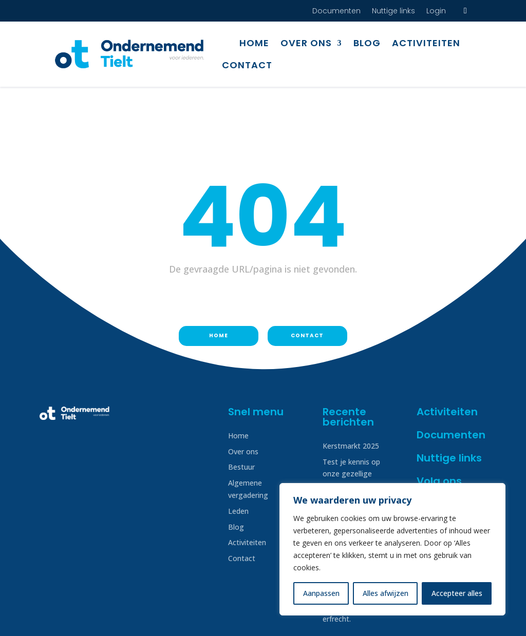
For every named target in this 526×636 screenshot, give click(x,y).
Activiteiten (426, 42)
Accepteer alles (456, 593)
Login (436, 11)
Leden (238, 457)
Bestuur (241, 413)
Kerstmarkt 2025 (351, 392)
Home (254, 42)
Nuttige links (393, 11)
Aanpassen (321, 593)
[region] (392, 549)
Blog (367, 42)
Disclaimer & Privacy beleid (84, 617)
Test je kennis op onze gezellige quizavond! (351, 420)
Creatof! (472, 617)
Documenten (336, 11)
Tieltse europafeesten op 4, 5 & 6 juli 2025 (357, 461)
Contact (247, 65)
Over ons (306, 42)
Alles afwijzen (385, 593)
